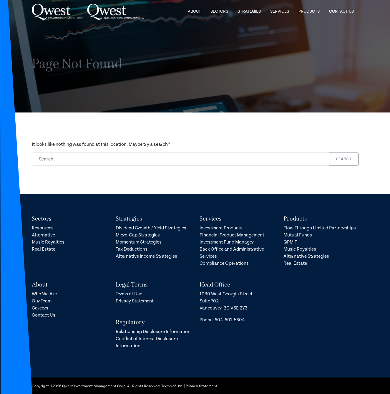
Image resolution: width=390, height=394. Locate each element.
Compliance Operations (224, 263)
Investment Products (221, 228)
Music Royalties (48, 242)
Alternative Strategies (306, 256)
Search (343, 159)
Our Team (42, 301)
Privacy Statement (135, 301)
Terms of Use (129, 294)
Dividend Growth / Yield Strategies (151, 228)
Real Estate (43, 249)
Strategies (249, 8)
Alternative (43, 235)
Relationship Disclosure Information (153, 331)
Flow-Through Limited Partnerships (319, 228)
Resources (43, 228)
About (194, 8)
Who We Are (44, 294)
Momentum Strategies (139, 242)
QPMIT (290, 242)
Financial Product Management (232, 235)
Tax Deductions (131, 249)
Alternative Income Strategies (146, 256)
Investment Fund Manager (227, 242)
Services (279, 8)
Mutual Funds (297, 235)
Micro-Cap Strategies (138, 235)
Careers (40, 308)
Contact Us (341, 8)
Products (309, 8)
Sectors (219, 8)
